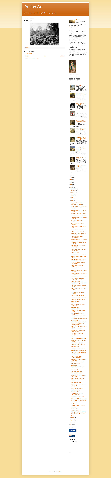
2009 (71, 422)
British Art (33, 6)
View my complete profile (73, 26)
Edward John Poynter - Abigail (76, 247)
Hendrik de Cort (74, 222)
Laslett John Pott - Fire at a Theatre (77, 231)
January (73, 420)
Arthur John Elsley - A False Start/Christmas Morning (76, 357)
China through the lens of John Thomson (80, 104)
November (73, 190)
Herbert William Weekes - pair (76, 342)
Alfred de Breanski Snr (75, 390)
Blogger (60, 471)
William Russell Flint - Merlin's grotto (78, 413)
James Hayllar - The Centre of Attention (78, 213)
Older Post (62, 56)
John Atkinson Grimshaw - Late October (78, 352)
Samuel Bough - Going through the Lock (78, 338)
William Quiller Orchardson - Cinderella (78, 412)
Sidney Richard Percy (75, 391)
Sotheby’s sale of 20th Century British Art (79, 398)
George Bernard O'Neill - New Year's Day (79, 239)
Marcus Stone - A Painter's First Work (78, 240)
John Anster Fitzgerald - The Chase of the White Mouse (78, 237)
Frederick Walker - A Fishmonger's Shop (78, 321)
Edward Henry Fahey (75, 252)
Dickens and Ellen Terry (75, 320)
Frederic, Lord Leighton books (76, 388)
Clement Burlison (74, 369)
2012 (71, 184)
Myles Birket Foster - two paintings (77, 295)
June (72, 198)
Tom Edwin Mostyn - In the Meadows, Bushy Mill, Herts (78, 331)
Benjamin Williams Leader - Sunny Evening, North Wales (81, 129)
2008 (71, 424)
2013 (71, 182)
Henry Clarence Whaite (75, 363)
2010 (71, 187)
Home (45, 56)
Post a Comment (29, 53)
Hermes (78, 19)
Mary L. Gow (73, 407)
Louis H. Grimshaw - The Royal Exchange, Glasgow (77, 394)
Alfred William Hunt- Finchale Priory (77, 378)
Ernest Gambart (74, 365)
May (72, 200)
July (72, 197)
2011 (71, 185)
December (73, 189)
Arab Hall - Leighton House (76, 402)
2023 (71, 177)
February (73, 419)
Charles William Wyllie (75, 307)
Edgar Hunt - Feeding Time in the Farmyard (81, 166)
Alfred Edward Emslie (75, 346)
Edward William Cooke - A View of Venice (79, 318)
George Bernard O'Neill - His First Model (78, 206)
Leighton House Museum (75, 410)
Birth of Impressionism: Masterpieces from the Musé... (78, 367)
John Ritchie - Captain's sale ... (77, 371)
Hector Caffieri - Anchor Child (76, 328)
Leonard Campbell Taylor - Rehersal (78, 405)
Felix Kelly (73, 403)
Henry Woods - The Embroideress (77, 204)
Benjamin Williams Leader (76, 382)
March (72, 417)
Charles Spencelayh (75, 386)
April (72, 415)
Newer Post (27, 56)
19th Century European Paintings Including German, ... (77, 324)
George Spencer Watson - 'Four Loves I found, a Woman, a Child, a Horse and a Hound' (81, 148)
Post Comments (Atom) (34, 58)
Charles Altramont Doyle (75, 301)
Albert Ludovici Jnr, (74, 408)
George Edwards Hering (75, 308)
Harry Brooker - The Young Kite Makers (78, 233)
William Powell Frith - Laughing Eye (77, 361)
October (73, 192)
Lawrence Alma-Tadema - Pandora (77, 235)
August (72, 195)
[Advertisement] (85, 444)
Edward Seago (78, 85)
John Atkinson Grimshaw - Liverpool (78, 299)
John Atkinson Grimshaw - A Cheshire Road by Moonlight (78, 354)
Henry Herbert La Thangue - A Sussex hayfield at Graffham (81, 94)
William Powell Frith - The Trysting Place (78, 350)
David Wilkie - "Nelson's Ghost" (77, 220)
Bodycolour (78, 111)
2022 (71, 179)
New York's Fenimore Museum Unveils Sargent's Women (81, 121)
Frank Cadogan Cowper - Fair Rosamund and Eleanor (76, 373)
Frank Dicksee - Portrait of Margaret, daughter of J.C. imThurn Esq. (81, 138)
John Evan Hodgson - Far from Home (78, 259)
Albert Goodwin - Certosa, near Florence (78, 400)
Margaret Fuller (74, 302)
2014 (71, 180)
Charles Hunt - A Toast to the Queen (78, 344)
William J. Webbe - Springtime (76, 281)
